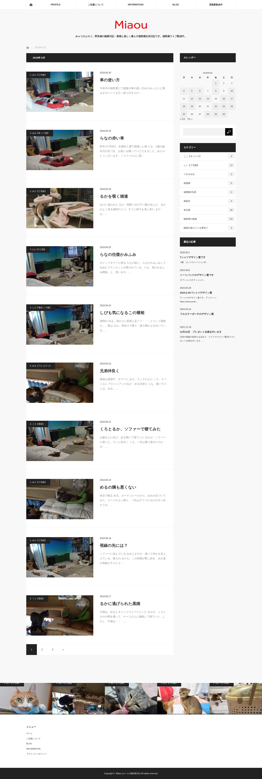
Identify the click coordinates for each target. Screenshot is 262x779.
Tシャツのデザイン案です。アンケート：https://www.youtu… (199, 300)
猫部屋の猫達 (209, 219)
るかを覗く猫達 (114, 196)
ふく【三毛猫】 (209, 165)
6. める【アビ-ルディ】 (40, 366)
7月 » (190, 119)
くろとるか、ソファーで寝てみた (130, 429)
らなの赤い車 (112, 138)
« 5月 (182, 119)
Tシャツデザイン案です (193, 257)
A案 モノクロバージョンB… (194, 262)
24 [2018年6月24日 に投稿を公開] (232, 106)
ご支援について (96, 4)
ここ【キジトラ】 (209, 156)
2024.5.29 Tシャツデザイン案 (196, 292)
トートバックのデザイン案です (197, 275)
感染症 (209, 201)
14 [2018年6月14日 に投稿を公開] (208, 99)
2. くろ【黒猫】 (37, 424)
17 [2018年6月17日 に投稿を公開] (232, 99)
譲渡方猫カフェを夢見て (209, 228)
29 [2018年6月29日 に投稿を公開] (216, 114)
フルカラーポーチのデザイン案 (197, 314)
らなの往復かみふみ (118, 254)
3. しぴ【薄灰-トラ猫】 (40, 307)
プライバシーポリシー (36, 754)
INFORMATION (136, 4)
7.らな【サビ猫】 (38, 249)
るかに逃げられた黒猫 (120, 603)
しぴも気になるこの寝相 (122, 313)
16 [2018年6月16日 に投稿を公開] (224, 99)
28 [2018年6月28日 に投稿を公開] (208, 114)
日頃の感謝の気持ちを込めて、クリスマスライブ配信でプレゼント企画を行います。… (207, 339)
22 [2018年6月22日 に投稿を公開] (216, 106)
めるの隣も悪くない (118, 487)
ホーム (29, 733)
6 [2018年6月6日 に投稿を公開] (199, 91)
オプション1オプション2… (192, 280)
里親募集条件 (216, 4)
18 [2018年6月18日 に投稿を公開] (184, 106)
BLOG (175, 4)
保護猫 (209, 183)
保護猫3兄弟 (209, 192)
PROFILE (55, 4)
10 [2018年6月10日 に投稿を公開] (232, 91)
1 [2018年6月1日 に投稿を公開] (215, 83)
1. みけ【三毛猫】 (38, 75)
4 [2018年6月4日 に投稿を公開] (183, 91)
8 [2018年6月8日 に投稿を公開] (215, 91)
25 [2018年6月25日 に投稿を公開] (184, 114)
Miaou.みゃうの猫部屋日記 (128, 773)
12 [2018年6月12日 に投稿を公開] (192, 99)
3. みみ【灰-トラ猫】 (39, 133)
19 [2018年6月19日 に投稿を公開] (192, 106)
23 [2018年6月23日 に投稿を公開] (224, 106)
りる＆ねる (209, 174)
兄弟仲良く (110, 371)
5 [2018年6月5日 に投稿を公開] (191, 91)
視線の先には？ (114, 545)
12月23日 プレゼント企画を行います (201, 331)
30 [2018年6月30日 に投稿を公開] (224, 114)
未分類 (209, 210)
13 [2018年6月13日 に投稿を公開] (200, 99)
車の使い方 (110, 80)
